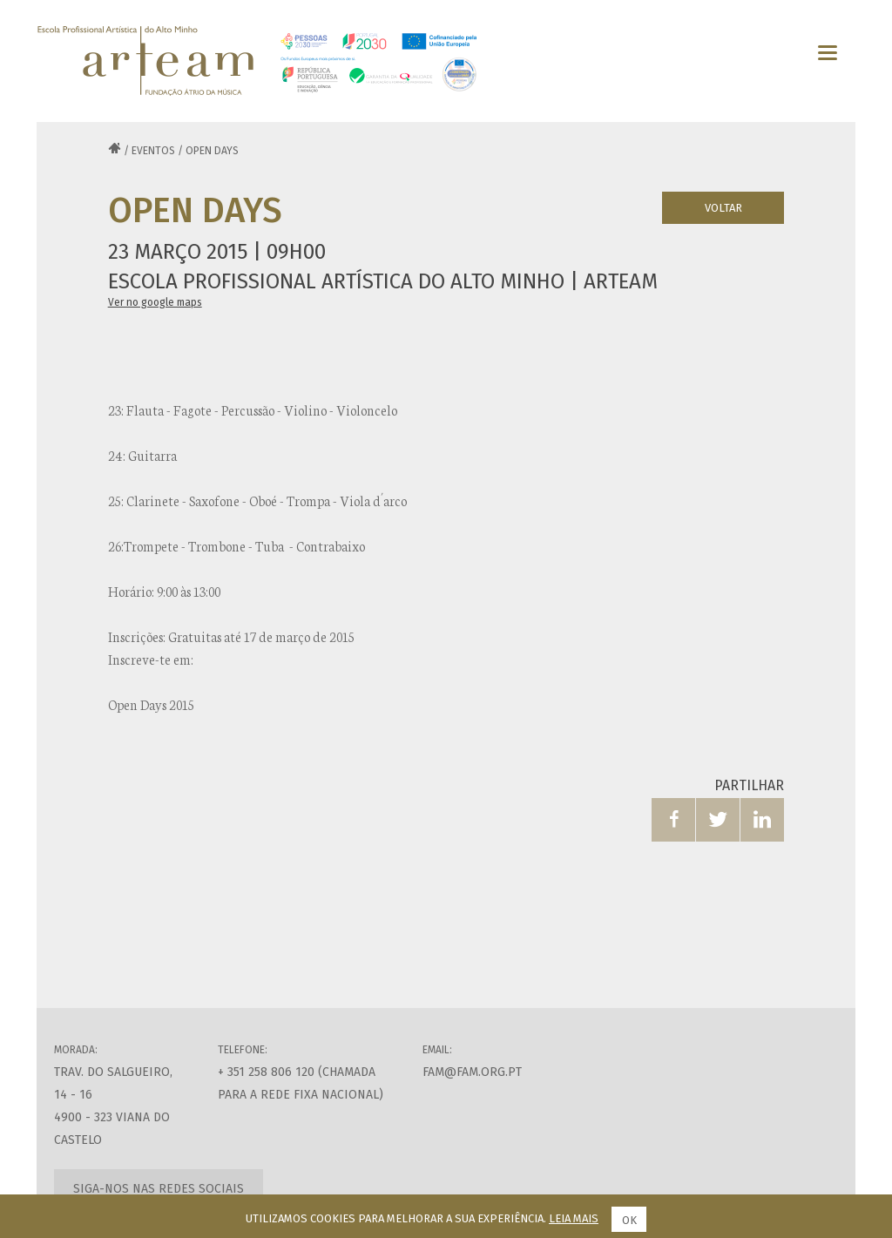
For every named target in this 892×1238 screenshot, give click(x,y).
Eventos (153, 151)
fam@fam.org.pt (472, 1072)
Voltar (723, 207)
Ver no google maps (155, 302)
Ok (629, 1220)
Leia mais (573, 1218)
